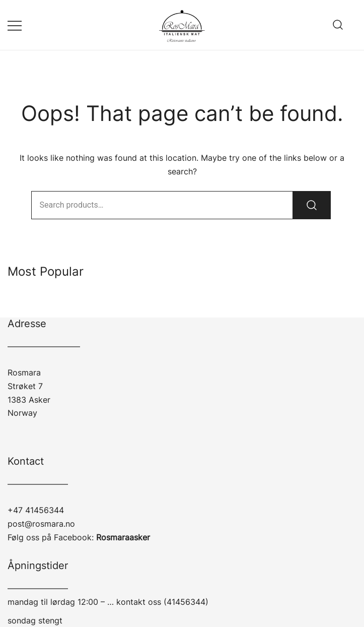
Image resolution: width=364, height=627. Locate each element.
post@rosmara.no (41, 524)
